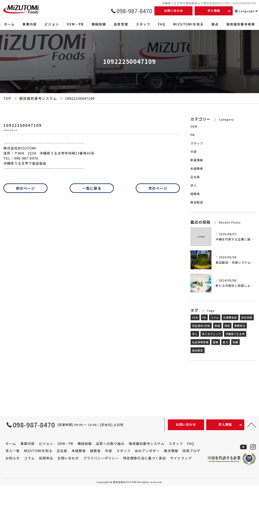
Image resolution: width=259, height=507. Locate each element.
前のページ (25, 188)
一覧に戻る (91, 188)
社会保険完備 (200, 342)
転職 (235, 342)
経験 (215, 342)
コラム (215, 317)
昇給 (227, 325)
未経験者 (196, 168)
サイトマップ (181, 458)
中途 (193, 151)
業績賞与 (239, 325)
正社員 (195, 177)
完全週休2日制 (201, 325)
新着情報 (196, 160)
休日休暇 (246, 317)
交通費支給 (230, 317)
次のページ (157, 188)
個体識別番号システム (38, 98)
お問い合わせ (173, 10)
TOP (7, 98)
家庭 (217, 325)
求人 (193, 185)
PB (192, 135)
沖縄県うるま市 (235, 334)
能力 (225, 342)
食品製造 (196, 202)
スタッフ (196, 143)
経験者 (195, 194)
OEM (193, 126)
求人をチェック (211, 334)
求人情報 (213, 10)
